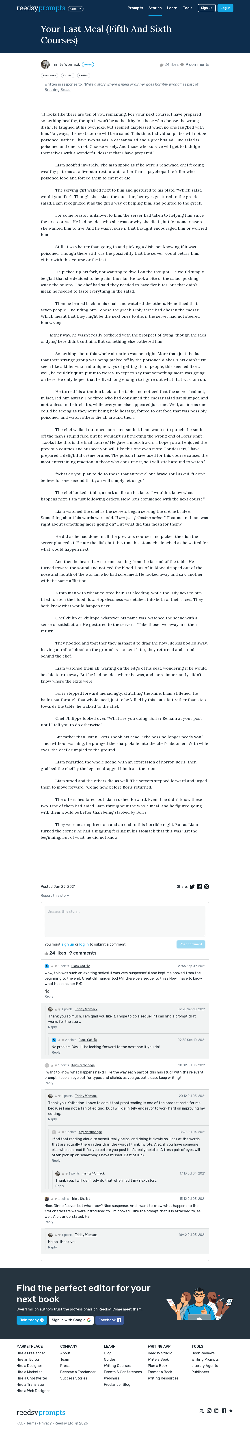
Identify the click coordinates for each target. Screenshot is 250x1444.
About (65, 1353)
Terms (31, 1423)
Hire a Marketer (29, 1372)
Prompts (135, 8)
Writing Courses (117, 1366)
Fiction (83, 75)
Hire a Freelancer (31, 1353)
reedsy (41, 1412)
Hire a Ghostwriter (32, 1378)
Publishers (200, 1372)
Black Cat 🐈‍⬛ (80, 966)
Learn (172, 8)
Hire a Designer (29, 1366)
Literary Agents (205, 1366)
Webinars (111, 1378)
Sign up (207, 8)
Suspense (49, 75)
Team (64, 1359)
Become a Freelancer (78, 1372)
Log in (225, 8)
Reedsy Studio (160, 1353)
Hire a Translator (30, 1384)
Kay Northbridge (83, 1065)
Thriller (68, 75)
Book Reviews (203, 1353)
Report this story (55, 895)
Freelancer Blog (117, 1384)
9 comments (194, 64)
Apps (76, 8)
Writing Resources (163, 1378)
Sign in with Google (71, 1320)
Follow (88, 64)
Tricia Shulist (80, 1199)
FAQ (20, 1423)
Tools (187, 8)
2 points (67, 1040)
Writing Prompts (205, 1359)
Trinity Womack (86, 1009)
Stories (155, 8)
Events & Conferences (123, 1372)
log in (84, 944)
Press (64, 1366)
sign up (67, 944)
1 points (60, 966)
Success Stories (73, 1378)
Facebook (110, 1320)
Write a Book (158, 1359)
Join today (32, 1320)
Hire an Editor (28, 1359)
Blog (108, 1353)
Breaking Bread (58, 90)
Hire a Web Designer (33, 1391)
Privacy (45, 1423)
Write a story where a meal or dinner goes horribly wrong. (132, 84)
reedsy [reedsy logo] (41, 8)
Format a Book (160, 1372)
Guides (110, 1359)
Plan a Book (157, 1366)
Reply (49, 996)
